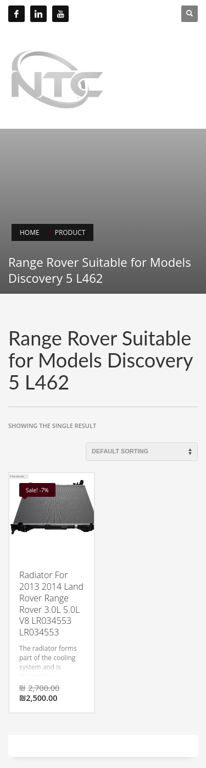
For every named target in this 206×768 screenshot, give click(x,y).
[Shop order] (142, 451)
